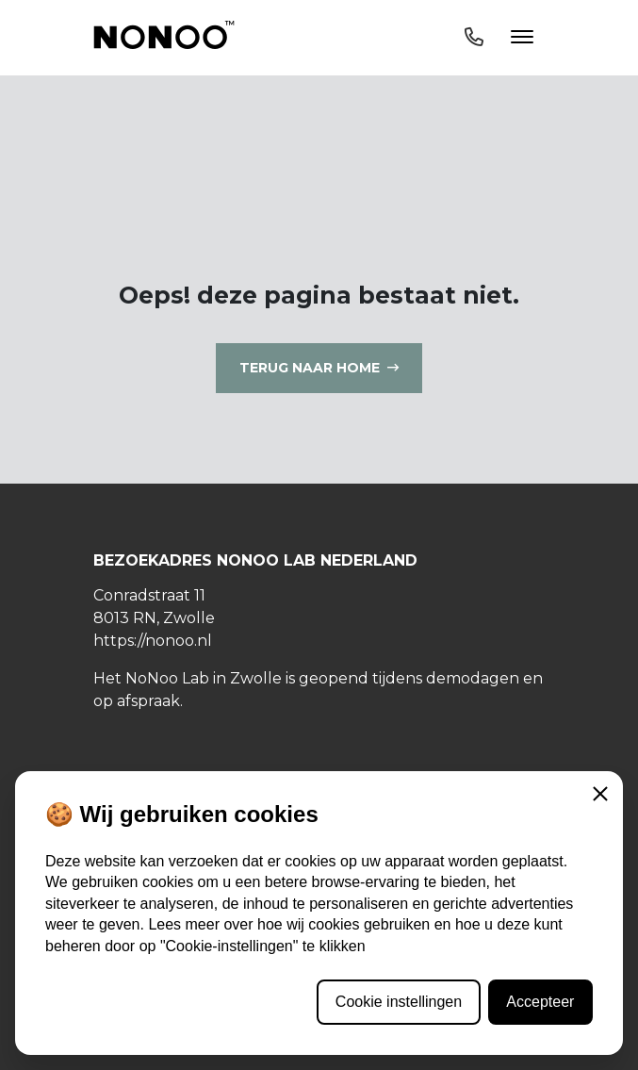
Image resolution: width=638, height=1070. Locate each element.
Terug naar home (309, 367)
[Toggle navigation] (499, 37)
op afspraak (136, 701)
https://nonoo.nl (152, 641)
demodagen (472, 678)
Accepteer (540, 1002)
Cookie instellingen (398, 1002)
